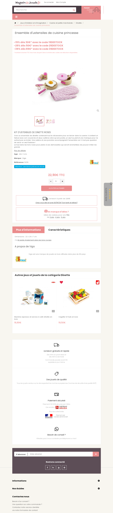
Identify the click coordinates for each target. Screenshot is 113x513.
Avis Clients (106, 194)
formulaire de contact (29, 510)
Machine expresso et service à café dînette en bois (33, 318)
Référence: (19, 162)
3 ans (52, 217)
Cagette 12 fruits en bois (68, 317)
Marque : (18, 158)
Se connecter (49, 2)
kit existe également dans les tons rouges (34, 240)
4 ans (57, 217)
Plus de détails (20, 150)
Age (16, 154)
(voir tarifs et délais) (56, 202)
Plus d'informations (28, 230)
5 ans (63, 217)
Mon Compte (61, 2)
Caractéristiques (59, 230)
